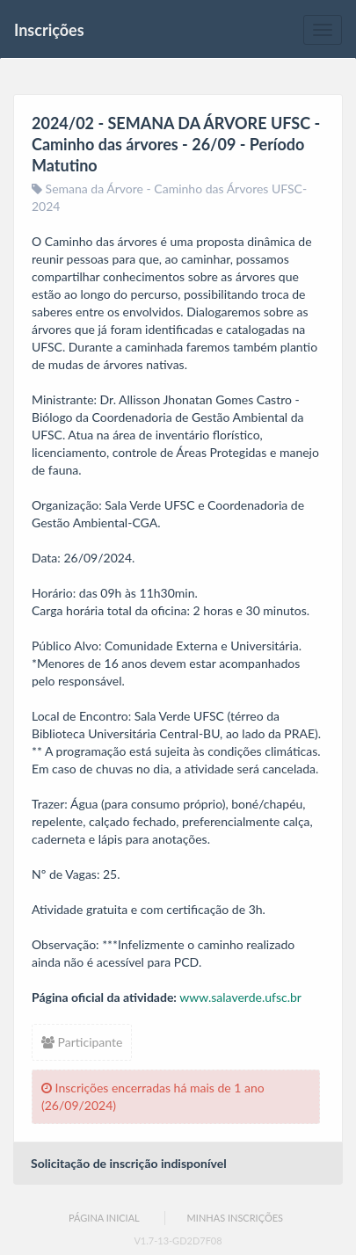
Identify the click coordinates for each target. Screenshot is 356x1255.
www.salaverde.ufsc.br (240, 997)
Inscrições (49, 30)
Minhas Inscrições (235, 1217)
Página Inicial (104, 1217)
